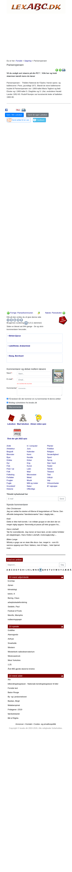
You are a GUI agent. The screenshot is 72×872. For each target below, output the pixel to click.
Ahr (9, 680)
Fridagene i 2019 (15, 710)
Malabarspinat (14, 705)
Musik (29, 480)
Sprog (49, 460)
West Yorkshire (14, 660)
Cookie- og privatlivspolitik (45, 724)
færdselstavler (14, 714)
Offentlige (31, 489)
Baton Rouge (13, 692)
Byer (9, 457)
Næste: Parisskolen (55, 313)
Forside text (13, 688)
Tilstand (50, 472)
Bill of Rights (13, 718)
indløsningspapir (15, 619)
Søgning (27, 61)
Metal (29, 477)
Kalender (31, 452)
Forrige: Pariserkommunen (20, 313)
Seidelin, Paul (14, 607)
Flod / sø (10, 469)
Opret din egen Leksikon (37, 115)
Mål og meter (32, 483)
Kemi (29, 454)
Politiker (50, 449)
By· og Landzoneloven (17, 697)
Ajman (10, 585)
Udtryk (50, 477)
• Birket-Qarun (14, 336)
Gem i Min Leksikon (14, 115)
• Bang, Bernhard (16, 356)
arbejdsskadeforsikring (17, 602)
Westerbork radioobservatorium (21, 652)
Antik (9, 446)
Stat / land (51, 463)
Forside (19, 61)
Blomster (10, 454)
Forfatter (10, 477)
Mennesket (31, 475)
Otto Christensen (14, 508)
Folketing (10, 475)
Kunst (29, 466)
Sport (49, 457)
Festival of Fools (15, 611)
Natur (29, 486)
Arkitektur (11, 449)
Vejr (48, 480)
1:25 (10, 665)
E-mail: (10, 379)
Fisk (8, 466)
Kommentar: (11, 388)
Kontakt (28, 724)
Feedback (40, 120)
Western (11, 647)
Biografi (10, 452)
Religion (50, 452)
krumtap (11, 581)
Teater (49, 466)
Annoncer (19, 724)
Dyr (8, 463)
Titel (49, 475)
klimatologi (12, 589)
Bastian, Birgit (14, 701)
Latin (29, 469)
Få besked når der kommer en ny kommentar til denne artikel (35, 399)
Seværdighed (53, 454)
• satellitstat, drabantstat (19, 346)
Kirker (29, 460)
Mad (29, 472)
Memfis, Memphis (15, 615)
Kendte (30, 457)
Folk (8, 472)
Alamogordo (13, 635)
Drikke (9, 460)
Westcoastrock (14, 656)
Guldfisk (11, 630)
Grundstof (11, 486)
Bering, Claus (13, 598)
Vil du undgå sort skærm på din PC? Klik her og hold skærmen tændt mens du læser (32, 74)
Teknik (50, 469)
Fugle (9, 483)
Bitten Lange (12, 539)
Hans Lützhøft (13, 529)
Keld (9, 519)
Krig (28, 463)
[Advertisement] (27, 36)
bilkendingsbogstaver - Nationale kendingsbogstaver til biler (33, 684)
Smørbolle (12, 643)
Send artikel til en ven (20, 120)
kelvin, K (11, 594)
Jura (29, 449)
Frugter (10, 480)
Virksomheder (53, 483)
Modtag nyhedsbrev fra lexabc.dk (23, 403)
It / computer (32, 446)
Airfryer (11, 639)
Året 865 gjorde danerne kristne (21, 669)
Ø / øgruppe (52, 486)
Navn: (9, 373)
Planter (50, 446)
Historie (10, 489)
